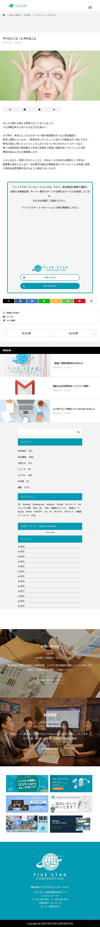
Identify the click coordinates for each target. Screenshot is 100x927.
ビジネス (18, 42)
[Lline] (39, 109)
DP (19, 504)
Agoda (21, 511)
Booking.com (38, 504)
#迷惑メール (74, 508)
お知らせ (22, 463)
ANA (47, 508)
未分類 (21, 481)
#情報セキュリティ (59, 508)
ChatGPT (38, 511)
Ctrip (33, 515)
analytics (50, 504)
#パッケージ (71, 504)
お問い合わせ (39, 277)
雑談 (20, 487)
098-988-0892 (40, 285)
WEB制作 (22, 450)
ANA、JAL (37, 508)
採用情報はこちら (50, 748)
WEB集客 (22, 457)
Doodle (60, 504)
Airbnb (29, 511)
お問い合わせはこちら (50, 679)
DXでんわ (58, 511)
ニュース (22, 469)
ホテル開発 (11, 320)
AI (51, 511)
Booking (26, 504)
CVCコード (68, 511)
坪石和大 (16, 312)
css (45, 511)
